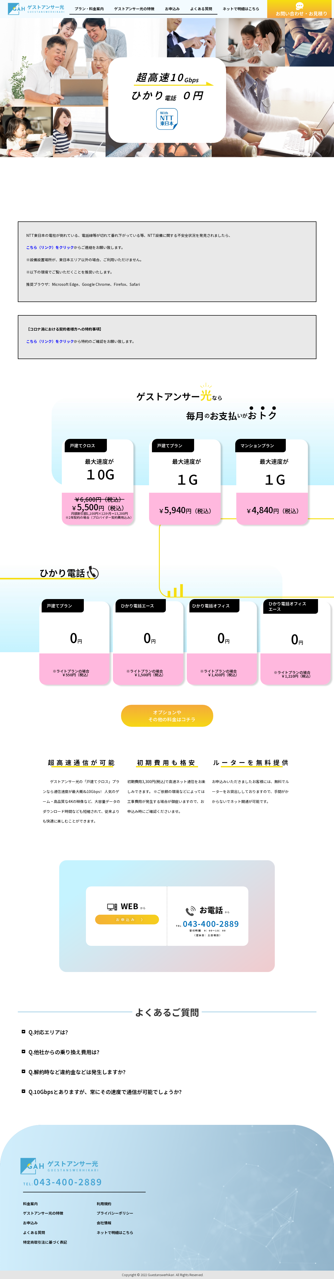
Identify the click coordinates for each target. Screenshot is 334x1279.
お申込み (172, 8)
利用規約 (104, 1203)
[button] (167, 1032)
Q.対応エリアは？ (49, 1032)
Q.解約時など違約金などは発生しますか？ (78, 1072)
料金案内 (30, 1203)
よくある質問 (201, 8)
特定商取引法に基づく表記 (45, 1242)
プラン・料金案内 (89, 8)
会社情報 (104, 1222)
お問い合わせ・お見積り (301, 13)
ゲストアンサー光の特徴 (134, 8)
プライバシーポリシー (115, 1213)
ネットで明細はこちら (241, 8)
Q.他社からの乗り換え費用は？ (65, 1052)
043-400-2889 (211, 923)
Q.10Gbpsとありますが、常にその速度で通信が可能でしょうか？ (106, 1092)
